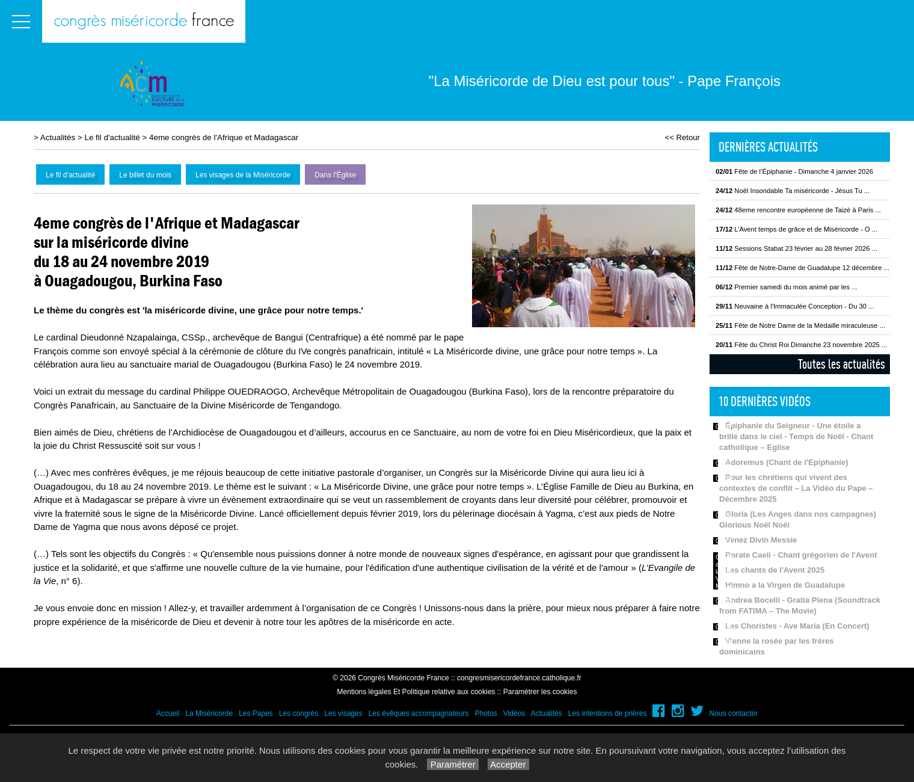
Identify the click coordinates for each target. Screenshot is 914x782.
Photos (485, 713)
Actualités (57, 137)
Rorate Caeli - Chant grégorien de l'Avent (801, 554)
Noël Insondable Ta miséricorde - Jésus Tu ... (793, 190)
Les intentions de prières (607, 713)
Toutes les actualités (841, 364)
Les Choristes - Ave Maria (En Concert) (797, 625)
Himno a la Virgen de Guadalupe (785, 585)
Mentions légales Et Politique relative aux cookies (416, 692)
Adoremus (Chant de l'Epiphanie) (786, 462)
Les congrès (298, 713)
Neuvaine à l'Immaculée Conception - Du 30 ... (795, 306)
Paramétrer (452, 764)
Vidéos (514, 713)
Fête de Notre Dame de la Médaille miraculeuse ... (800, 325)
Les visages (343, 713)
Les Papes (256, 713)
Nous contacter (734, 713)
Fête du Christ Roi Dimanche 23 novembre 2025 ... (801, 344)
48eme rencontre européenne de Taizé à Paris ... (798, 210)
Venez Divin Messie (761, 539)
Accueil (168, 713)
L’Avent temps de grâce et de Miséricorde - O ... (796, 229)
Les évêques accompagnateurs (419, 713)
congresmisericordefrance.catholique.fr (519, 678)
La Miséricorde (209, 713)
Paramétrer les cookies (540, 692)
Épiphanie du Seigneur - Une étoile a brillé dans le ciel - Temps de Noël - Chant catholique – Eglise (796, 436)
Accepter (508, 764)
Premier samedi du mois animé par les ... (786, 287)
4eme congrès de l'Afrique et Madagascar (223, 137)
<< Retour (682, 137)
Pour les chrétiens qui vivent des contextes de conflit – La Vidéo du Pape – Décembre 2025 (796, 488)
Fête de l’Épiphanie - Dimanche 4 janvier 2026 (794, 171)
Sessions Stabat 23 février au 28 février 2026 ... (796, 248)
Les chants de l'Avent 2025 (774, 569)
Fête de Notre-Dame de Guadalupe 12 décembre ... (802, 267)
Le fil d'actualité (112, 137)
